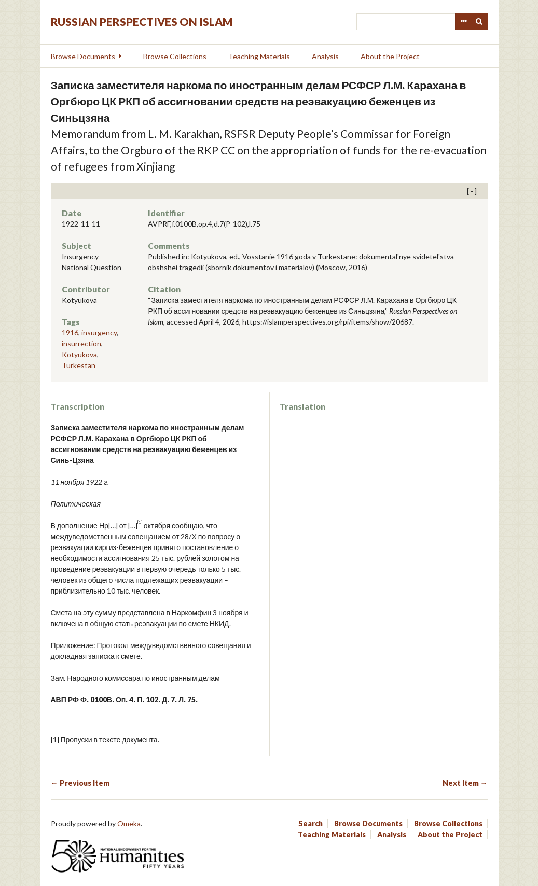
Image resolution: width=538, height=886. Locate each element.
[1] (55, 739)
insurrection (81, 343)
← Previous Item (80, 783)
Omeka (129, 823)
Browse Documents (83, 56)
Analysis (325, 56)
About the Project (390, 56)
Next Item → (465, 783)
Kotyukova (79, 354)
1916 (70, 332)
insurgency (99, 332)
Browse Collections (174, 56)
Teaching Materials (259, 56)
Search (479, 21)
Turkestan (78, 365)
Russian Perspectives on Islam (142, 21)
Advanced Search (463, 21)
